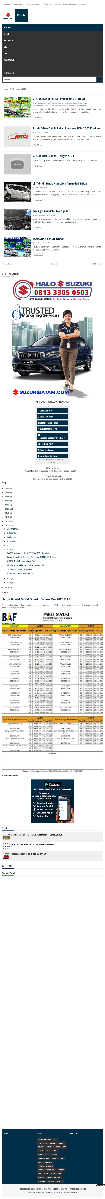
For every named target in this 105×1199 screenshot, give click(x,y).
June (9, 549)
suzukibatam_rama (47, 428)
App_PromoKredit (41, 103)
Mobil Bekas (56, 1174)
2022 (7, 501)
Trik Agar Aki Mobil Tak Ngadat (51, 211)
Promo (48, 4)
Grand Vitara (82, 103)
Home (7, 27)
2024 (7, 492)
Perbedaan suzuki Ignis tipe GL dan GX (28, 854)
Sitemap (83, 4)
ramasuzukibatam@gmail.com (51, 436)
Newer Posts (7, 264)
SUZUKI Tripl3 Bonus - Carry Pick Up (53, 156)
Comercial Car (67, 103)
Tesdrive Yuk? (45, 443)
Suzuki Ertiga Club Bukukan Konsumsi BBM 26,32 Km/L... (31, 557)
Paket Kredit (18, 4)
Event (54, 1154)
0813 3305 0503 (45, 410)
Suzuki (77, 105)
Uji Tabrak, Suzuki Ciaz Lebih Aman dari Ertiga (60, 183)
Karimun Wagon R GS (40, 105)
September (12, 537)
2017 (7, 521)
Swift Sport (84, 105)
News (57, 4)
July (9, 545)
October (10, 533)
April (9, 582)
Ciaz (59, 103)
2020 (7, 509)
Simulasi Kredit (34, 4)
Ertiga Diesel (43, 1154)
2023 (7, 497)
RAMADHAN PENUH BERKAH (49, 238)
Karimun (48, 1162)
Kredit (51, 105)
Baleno (53, 1143)
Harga (6, 4)
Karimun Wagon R (45, 1166)
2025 (7, 488)
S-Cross (59, 1181)
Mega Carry (58, 105)
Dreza (40, 1151)
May (9, 578)
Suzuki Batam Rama (48, 422)
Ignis (62, 1158)
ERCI (36, 132)
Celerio (41, 1147)
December (11, 529)
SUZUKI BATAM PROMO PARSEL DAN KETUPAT (59, 99)
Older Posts (97, 264)
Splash (71, 105)
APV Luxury (52, 103)
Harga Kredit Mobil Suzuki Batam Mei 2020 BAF (36, 599)
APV (55, 1139)
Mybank (41, 1177)
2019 (7, 513)
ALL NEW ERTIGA (44, 1139)
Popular (41, 1181)
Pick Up (57, 1177)
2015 (7, 588)
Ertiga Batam (69, 4)
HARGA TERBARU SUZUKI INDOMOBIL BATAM (32, 844)
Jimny (40, 1162)
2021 (7, 505)
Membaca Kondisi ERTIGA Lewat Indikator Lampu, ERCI (36, 835)
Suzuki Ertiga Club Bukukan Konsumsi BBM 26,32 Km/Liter (67, 128)
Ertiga (75, 103)
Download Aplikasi (47, 455)
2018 (7, 517)
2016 (7, 525)
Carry (62, 1143)
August (10, 541)
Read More (38, 118)
